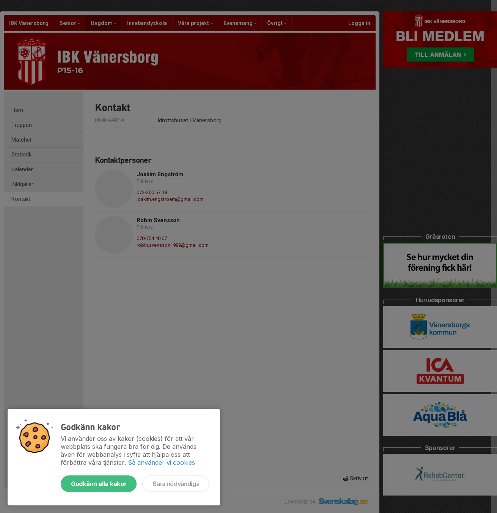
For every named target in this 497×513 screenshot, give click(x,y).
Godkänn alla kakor (98, 484)
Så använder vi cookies (161, 462)
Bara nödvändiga (176, 484)
